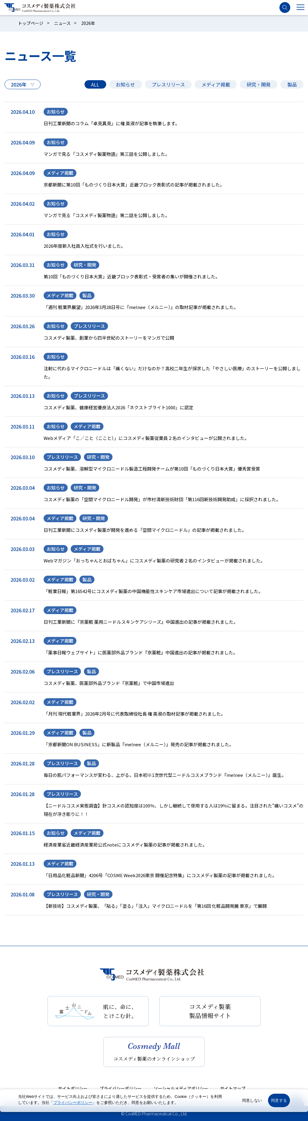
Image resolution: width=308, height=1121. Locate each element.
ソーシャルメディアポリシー (181, 1088)
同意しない (252, 1100)
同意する (279, 1100)
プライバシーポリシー (121, 1088)
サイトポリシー (73, 1088)
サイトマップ (232, 1088)
